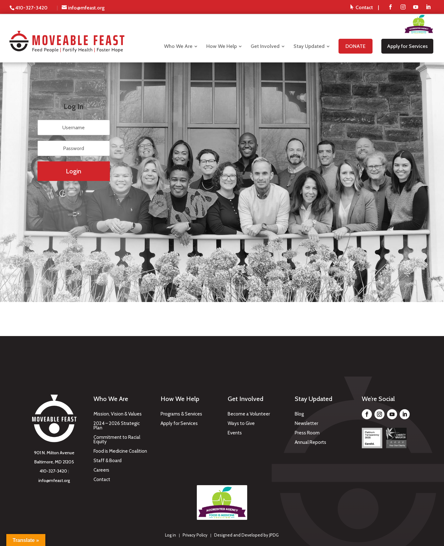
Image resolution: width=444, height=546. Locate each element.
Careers (101, 470)
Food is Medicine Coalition (120, 451)
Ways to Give (241, 423)
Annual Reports (310, 442)
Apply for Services (179, 423)
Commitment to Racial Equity (117, 439)
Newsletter (306, 423)
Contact (102, 479)
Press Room (307, 433)
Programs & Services (181, 414)
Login (73, 171)
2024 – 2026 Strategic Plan (117, 426)
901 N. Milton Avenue (54, 453)
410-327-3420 (53, 471)
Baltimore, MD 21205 (54, 462)
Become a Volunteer (249, 414)
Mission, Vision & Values (118, 414)
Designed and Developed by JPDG (246, 534)
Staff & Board (108, 460)
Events (235, 433)
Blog (299, 414)
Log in (170, 534)
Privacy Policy (195, 534)
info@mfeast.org (54, 480)
